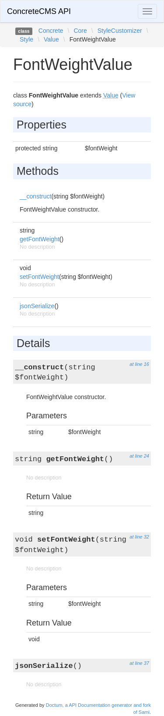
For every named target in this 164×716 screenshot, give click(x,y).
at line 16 (139, 364)
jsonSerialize (37, 305)
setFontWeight (39, 276)
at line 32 (139, 536)
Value (51, 39)
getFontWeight (39, 239)
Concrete (50, 30)
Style (26, 39)
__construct (35, 196)
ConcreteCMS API (39, 11)
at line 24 (139, 456)
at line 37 (139, 663)
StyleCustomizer (120, 30)
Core (80, 30)
